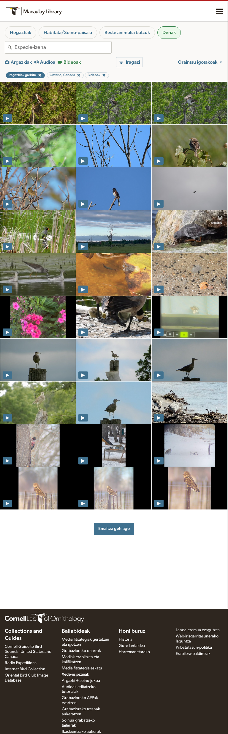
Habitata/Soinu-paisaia (68, 32)
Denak (169, 32)
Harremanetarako (134, 652)
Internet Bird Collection (25, 669)
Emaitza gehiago (114, 528)
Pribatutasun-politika (194, 647)
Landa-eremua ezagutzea (198, 630)
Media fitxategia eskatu (82, 668)
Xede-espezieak (75, 674)
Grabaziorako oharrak (81, 651)
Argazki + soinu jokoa (81, 681)
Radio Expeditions (21, 663)
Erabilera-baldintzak (193, 654)
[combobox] (63, 47)
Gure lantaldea (132, 646)
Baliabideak (76, 631)
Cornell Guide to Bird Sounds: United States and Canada (28, 652)
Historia (125, 639)
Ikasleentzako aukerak (81, 732)
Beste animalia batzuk (127, 32)
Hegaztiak (20, 32)
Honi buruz (132, 631)
